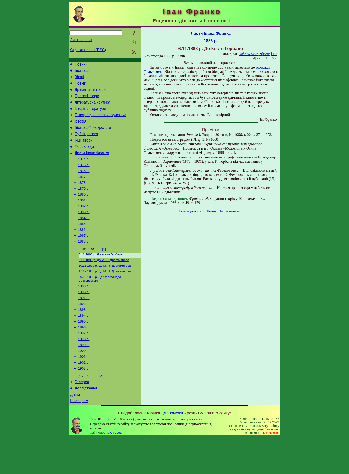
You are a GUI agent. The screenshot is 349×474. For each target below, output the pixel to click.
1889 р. (84, 310)
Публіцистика (86, 142)
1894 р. (84, 343)
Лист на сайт (81, 40)
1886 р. (84, 249)
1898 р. (84, 369)
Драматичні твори (90, 93)
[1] (104, 270)
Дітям (75, 431)
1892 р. (84, 330)
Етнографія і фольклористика (100, 121)
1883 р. (84, 229)
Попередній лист (190, 211)
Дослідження (86, 424)
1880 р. (84, 210)
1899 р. (84, 376)
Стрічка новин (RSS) (88, 50)
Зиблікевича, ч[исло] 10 (258, 54)
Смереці (116, 469)
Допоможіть (174, 449)
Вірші (79, 79)
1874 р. (84, 170)
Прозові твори (87, 100)
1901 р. (84, 389)
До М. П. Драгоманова (104, 282)
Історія (80, 128)
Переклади (84, 156)
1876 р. (84, 183)
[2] (101, 410)
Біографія (83, 72)
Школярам (79, 438)
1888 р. (84, 262)
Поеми (80, 86)
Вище (211, 211)
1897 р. (84, 363)
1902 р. (84, 396)
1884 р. (84, 236)
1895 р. (84, 350)
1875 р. (84, 177)
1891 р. (84, 323)
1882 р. (84, 223)
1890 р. (84, 317)
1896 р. (84, 356)
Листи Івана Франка (92, 164)
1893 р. (84, 337)
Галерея (82, 417)
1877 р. (84, 190)
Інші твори (84, 149)
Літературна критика (92, 107)
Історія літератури (90, 114)
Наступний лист (231, 211)
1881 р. (84, 216)
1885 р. (84, 243)
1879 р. (84, 203)
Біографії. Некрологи (93, 135)
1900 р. (84, 383)
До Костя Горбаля (101, 276)
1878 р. (84, 197)
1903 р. (84, 402)
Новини (81, 65)
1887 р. (84, 256)
